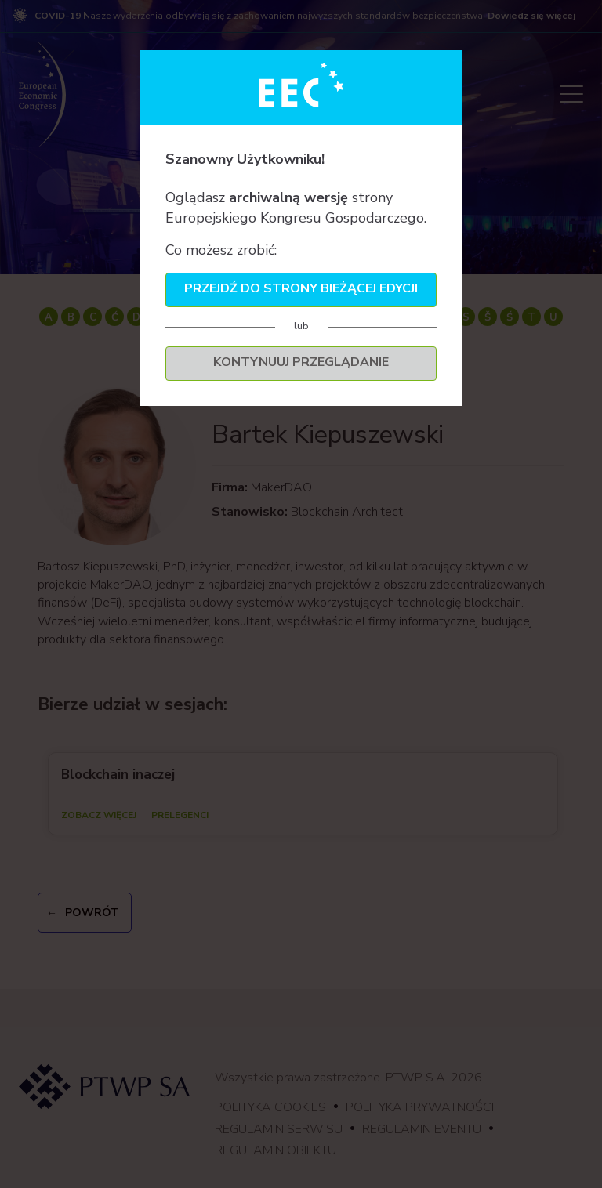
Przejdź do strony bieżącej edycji (301, 288)
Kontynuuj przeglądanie (301, 362)
